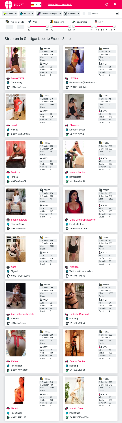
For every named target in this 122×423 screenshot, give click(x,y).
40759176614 (77, 134)
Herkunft (70, 13)
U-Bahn (25, 13)
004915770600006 (20, 134)
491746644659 (18, 87)
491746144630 (77, 275)
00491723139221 (20, 370)
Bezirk (8, 13)
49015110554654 (78, 87)
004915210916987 (79, 228)
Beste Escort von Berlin (60, 4)
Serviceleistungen (47, 13)
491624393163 (18, 417)
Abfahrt (95, 14)
